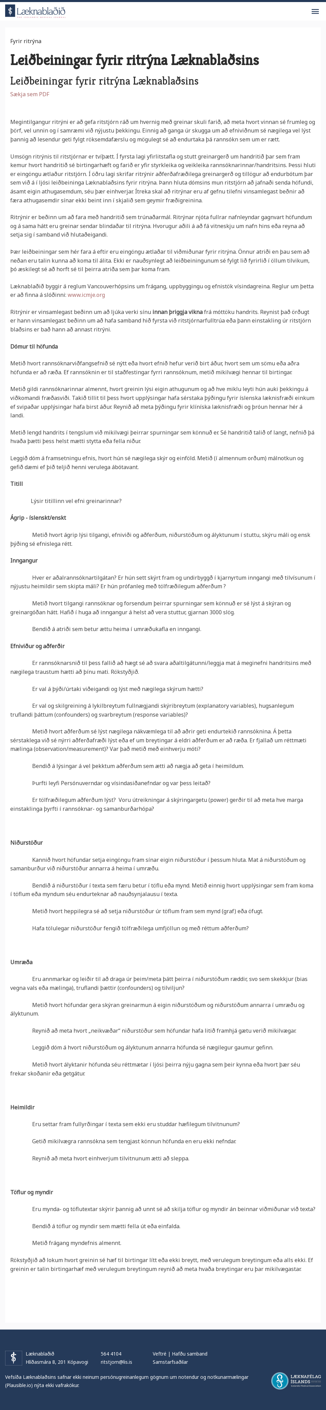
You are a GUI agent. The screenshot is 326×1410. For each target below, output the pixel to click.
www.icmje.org (86, 295)
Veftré (159, 1353)
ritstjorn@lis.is (116, 1362)
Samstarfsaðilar (170, 1362)
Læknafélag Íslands (296, 1380)
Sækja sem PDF (29, 94)
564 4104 (111, 1353)
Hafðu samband (189, 1353)
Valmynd (315, 11)
